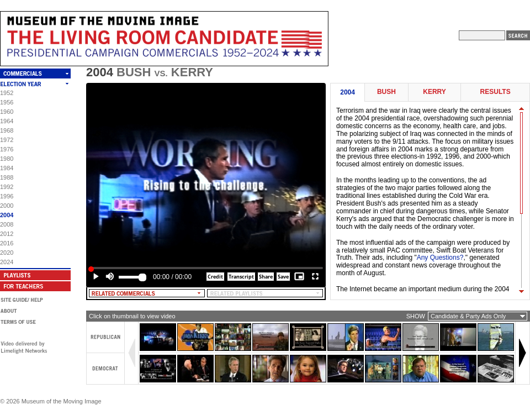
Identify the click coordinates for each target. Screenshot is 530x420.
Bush (386, 92)
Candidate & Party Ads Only (468, 316)
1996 (6, 196)
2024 (6, 262)
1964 (6, 121)
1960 (6, 111)
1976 (6, 149)
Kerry (434, 92)
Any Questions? (440, 257)
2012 (6, 233)
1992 (6, 186)
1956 (6, 102)
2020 (6, 252)
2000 (6, 205)
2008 (6, 224)
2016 (6, 243)
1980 (6, 158)
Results (495, 92)
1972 (6, 139)
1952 (6, 93)
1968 (6, 130)
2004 (6, 215)
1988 (6, 177)
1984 (6, 168)
